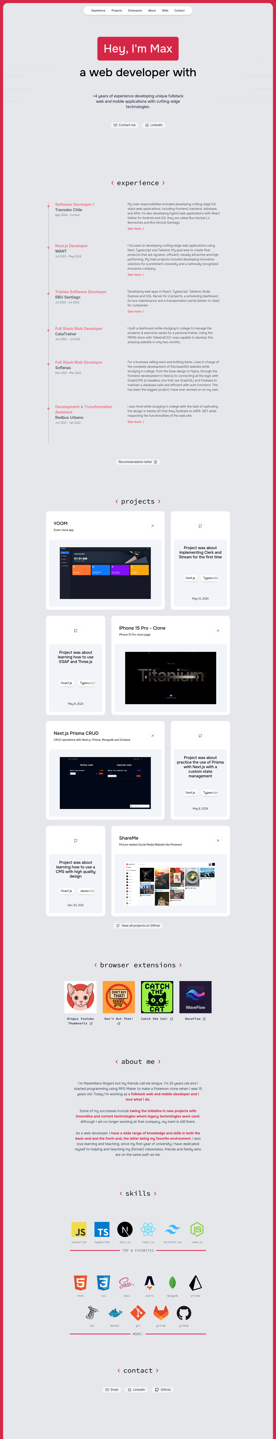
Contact (179, 10)
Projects (117, 10)
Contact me (124, 125)
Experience (98, 10)
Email (111, 1390)
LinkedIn (154, 125)
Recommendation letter (138, 462)
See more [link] (136, 228)
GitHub (163, 1389)
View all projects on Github (138, 926)
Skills (165, 10)
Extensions (135, 10)
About (152, 10)
